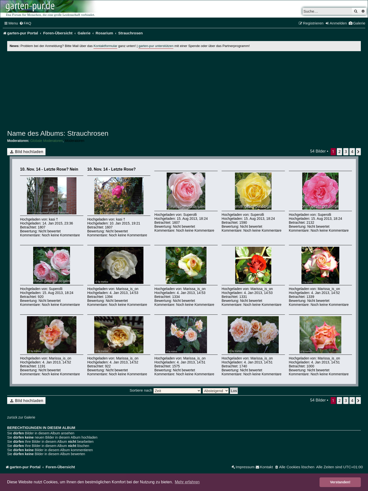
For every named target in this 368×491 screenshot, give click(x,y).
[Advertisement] (184, 89)
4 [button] (352, 151)
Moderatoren (74, 141)
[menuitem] (25, 23)
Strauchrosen (86, 133)
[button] (358, 151)
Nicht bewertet (50, 231)
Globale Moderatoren (46, 141)
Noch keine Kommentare (61, 235)
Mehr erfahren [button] (187, 482)
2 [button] (339, 151)
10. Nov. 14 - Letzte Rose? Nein (49, 169)
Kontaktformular (105, 46)
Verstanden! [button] (340, 482)
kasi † (53, 219)
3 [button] (346, 151)
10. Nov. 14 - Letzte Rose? (111, 169)
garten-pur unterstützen (155, 46)
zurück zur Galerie (21, 417)
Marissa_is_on (127, 289)
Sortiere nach (165, 390)
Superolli (190, 215)
